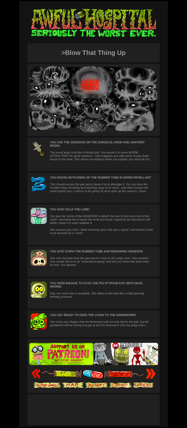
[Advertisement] (93, 406)
